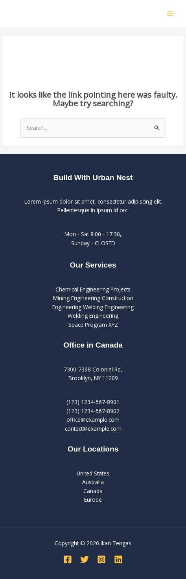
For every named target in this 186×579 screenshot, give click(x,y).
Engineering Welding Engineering (93, 307)
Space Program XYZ (93, 324)
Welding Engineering (93, 315)
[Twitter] (84, 559)
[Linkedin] (118, 559)
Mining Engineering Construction (93, 298)
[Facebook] (67, 559)
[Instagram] (101, 559)
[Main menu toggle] (170, 13)
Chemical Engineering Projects (93, 289)
